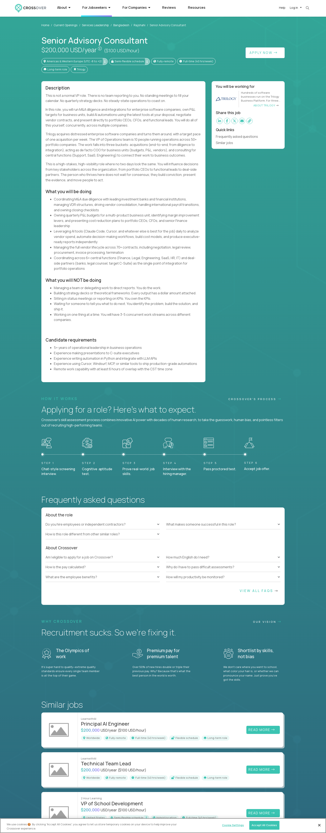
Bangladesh (121, 25)
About (63, 7)
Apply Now (263, 52)
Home (45, 25)
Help (282, 8)
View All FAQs (259, 590)
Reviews (169, 7)
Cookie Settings (233, 825)
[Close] (319, 825)
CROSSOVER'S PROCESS (255, 399)
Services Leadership (95, 25)
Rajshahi (139, 25)
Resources (196, 7)
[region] (163, 825)
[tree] (103, 529)
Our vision (267, 622)
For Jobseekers (96, 7)
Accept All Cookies (264, 825)
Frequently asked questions (239, 136)
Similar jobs (226, 142)
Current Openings (66, 25)
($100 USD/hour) (122, 50)
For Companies (136, 7)
